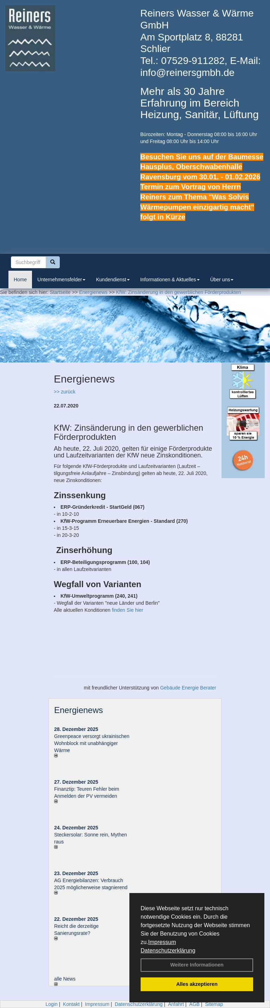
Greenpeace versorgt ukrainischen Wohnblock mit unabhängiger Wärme (91, 743)
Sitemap (214, 1004)
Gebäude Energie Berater (188, 688)
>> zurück (64, 391)
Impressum (162, 942)
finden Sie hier (127, 610)
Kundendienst (113, 279)
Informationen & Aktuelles (170, 279)
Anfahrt (176, 1004)
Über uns (222, 279)
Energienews (78, 710)
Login (51, 1004)
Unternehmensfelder (61, 279)
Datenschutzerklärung (168, 951)
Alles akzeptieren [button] (197, 984)
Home (20, 279)
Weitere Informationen (197, 965)
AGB (194, 1004)
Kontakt (71, 1004)
